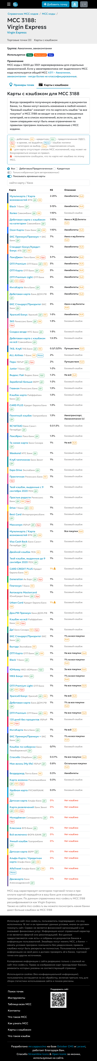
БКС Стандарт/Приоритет (25, 304)
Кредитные (63, 168)
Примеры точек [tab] (21, 85)
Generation (16, 579)
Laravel (81, 1046)
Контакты (14, 1010)
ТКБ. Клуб (16, 348)
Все (13, 168)
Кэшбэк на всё (19, 619)
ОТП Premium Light (21, 277)
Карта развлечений (22, 807)
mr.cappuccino (37, 1046)
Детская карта (18, 800)
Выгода (14, 646)
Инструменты (16, 997)
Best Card (15, 514)
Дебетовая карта (20, 294)
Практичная (17, 476)
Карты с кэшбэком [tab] (53, 85)
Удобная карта (19, 790)
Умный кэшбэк (19, 841)
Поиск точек (16, 991)
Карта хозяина (19, 779)
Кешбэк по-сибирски (23, 746)
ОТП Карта (16, 270)
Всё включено (18, 834)
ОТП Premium (18, 263)
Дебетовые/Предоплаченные (36, 168)
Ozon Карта (17, 229)
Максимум (16, 524)
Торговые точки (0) (19, 40)
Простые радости (20, 497)
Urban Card (16, 602)
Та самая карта (19, 442)
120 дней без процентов (24, 719)
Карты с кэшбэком (45, 40)
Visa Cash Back (19, 541)
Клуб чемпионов (20, 459)
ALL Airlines (16, 355)
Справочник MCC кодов (23, 13)
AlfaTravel (15, 868)
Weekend (15, 453)
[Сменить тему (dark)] (84, 4)
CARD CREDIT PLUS (21, 568)
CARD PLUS (16, 405)
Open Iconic (59, 1054)
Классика (15, 828)
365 (12, 321)
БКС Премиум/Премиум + (25, 236)
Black (13, 206)
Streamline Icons (38, 1054)
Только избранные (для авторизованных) (36, 172)
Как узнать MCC (18, 1023)
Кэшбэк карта (18, 395)
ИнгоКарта (16, 287)
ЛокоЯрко (16, 436)
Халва (13, 213)
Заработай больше (21, 381)
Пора (13, 361)
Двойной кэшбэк (20, 551)
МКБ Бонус (16, 676)
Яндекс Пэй (17, 375)
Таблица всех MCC (19, 1004)
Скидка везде (18, 331)
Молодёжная (18, 817)
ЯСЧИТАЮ (16, 425)
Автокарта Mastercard (23, 592)
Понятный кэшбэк (21, 415)
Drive (13, 507)
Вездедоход (17, 773)
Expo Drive (16, 470)
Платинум (16, 585)
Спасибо (15, 757)
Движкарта (17, 879)
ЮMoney (15, 669)
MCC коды (48, 13)
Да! (12, 629)
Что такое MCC (17, 1016)
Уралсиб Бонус (19, 314)
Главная (15, 388)
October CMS (65, 1046)
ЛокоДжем (16, 257)
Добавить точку (55, 4)
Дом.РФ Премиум (20, 612)
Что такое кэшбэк (19, 1036)
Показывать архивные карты (29, 176)
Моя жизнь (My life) (21, 763)
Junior (13, 368)
